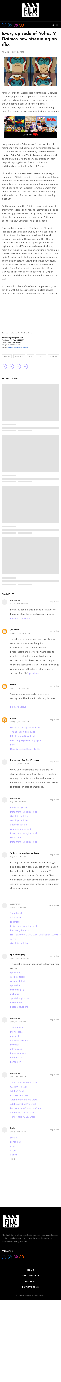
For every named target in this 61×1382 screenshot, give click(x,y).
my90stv (14, 1044)
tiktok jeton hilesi (19, 816)
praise (13, 718)
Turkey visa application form (24, 853)
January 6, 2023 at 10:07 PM (19, 958)
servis (13, 938)
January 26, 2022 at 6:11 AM (19, 722)
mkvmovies (16, 1048)
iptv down (34, 673)
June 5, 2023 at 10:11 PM (18, 1022)
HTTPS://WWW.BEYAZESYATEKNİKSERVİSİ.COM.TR (35, 934)
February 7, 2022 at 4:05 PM (19, 764)
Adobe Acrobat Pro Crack (23, 1103)
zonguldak (15, 1141)
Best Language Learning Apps (25, 740)
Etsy (12, 744)
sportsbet (15, 972)
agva (12, 1146)
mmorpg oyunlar (19, 807)
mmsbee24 (16, 1057)
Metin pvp (15, 837)
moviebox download (20, 618)
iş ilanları (15, 921)
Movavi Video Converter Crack (25, 1108)
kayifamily (15, 1061)
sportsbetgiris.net (19, 998)
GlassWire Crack (18, 1086)
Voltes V (53, 356)
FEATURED (19, 356)
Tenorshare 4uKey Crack (22, 1116)
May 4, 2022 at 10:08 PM (18, 802)
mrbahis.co (16, 1002)
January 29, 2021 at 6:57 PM (19, 688)
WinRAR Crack (17, 1091)
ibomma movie (18, 1053)
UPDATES (41, 356)
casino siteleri (17, 976)
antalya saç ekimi (19, 824)
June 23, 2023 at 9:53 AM (18, 1077)
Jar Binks (14, 630)
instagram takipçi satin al (23, 811)
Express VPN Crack (20, 1095)
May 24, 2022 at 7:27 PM (18, 857)
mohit (13, 685)
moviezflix (15, 1036)
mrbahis (14, 993)
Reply (51, 602)
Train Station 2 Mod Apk (22, 731)
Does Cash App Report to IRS (25, 748)
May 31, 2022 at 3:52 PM (18, 907)
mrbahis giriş (17, 989)
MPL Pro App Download (22, 736)
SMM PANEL (16, 917)
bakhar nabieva (18, 706)
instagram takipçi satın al (23, 833)
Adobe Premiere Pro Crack (23, 1099)
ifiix (30, 356)
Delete (56, 602)
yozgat (13, 1137)
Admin (6, 52)
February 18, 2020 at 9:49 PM (20, 633)
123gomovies (17, 1027)
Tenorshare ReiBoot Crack (23, 1082)
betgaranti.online (19, 1006)
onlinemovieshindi (19, 1040)
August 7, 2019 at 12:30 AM (19, 604)
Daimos (7, 356)
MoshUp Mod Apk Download (25, 727)
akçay (13, 1150)
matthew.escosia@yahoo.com (17, 347)
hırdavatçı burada (19, 930)
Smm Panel (16, 913)
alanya (13, 1154)
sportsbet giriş (17, 955)
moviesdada (16, 1031)
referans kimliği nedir (21, 828)
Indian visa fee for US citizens (25, 760)
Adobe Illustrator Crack (22, 1112)
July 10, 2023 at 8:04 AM (18, 1132)
